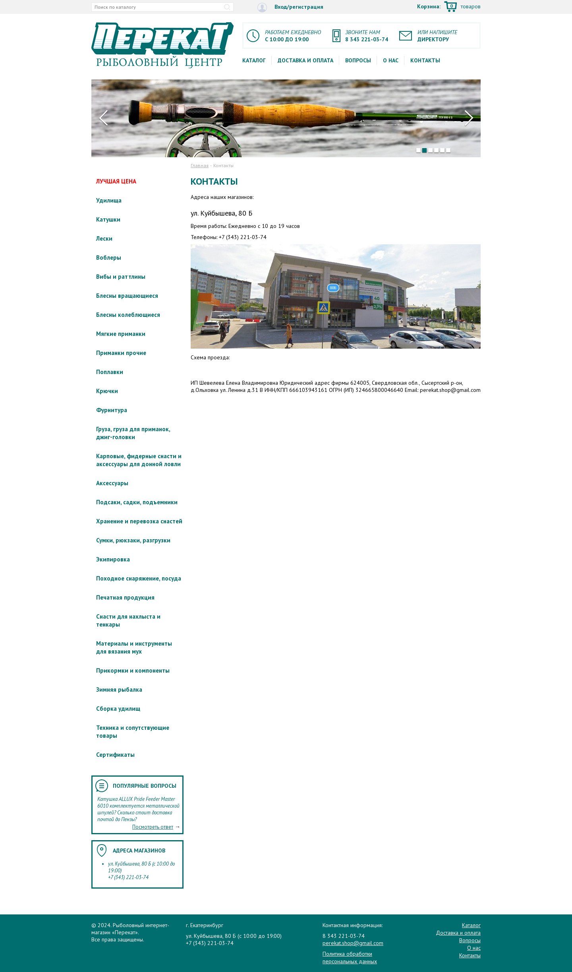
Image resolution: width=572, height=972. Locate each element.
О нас (390, 60)
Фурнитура (111, 410)
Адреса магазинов (139, 850)
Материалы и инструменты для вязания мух (134, 647)
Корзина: (449, 7)
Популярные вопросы (144, 785)
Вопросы (358, 60)
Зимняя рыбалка (119, 689)
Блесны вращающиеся (127, 295)
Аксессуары (112, 483)
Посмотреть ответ (152, 827)
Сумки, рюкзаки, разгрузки (133, 540)
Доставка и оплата (305, 60)
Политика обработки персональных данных (350, 957)
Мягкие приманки (120, 334)
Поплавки (109, 372)
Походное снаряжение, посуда (138, 578)
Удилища (109, 200)
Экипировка (113, 559)
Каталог (254, 60)
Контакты (425, 60)
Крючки (107, 391)
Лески (104, 238)
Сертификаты (115, 754)
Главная (200, 165)
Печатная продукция (125, 597)
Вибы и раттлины (120, 276)
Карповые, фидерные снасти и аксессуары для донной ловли (139, 460)
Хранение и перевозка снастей (139, 521)
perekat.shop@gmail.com (353, 943)
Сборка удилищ (118, 708)
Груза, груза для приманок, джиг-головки (133, 433)
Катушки (108, 219)
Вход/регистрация (290, 7)
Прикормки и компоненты (133, 670)
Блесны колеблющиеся (128, 314)
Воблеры (108, 257)
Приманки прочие (121, 353)
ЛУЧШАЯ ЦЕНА (116, 181)
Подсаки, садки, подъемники (137, 502)
